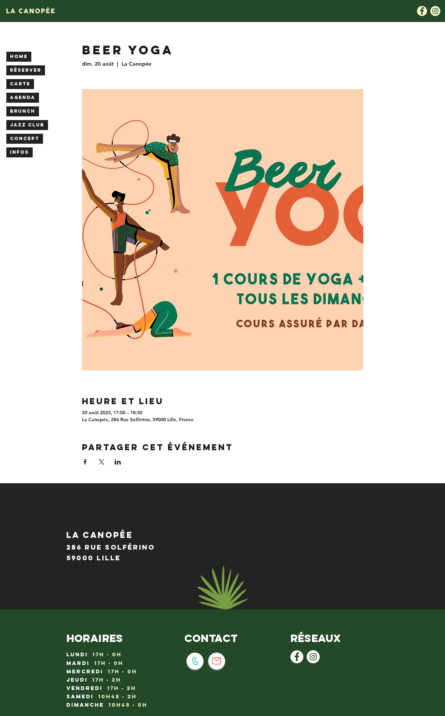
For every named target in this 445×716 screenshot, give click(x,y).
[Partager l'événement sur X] (101, 462)
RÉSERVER (25, 70)
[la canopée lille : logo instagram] (435, 11)
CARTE (20, 84)
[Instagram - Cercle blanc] (313, 656)
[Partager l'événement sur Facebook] (85, 462)
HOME (19, 56)
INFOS (19, 152)
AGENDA (22, 97)
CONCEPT (24, 138)
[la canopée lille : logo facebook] (422, 11)
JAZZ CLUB (27, 125)
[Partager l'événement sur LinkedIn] (118, 462)
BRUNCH (22, 111)
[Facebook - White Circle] (296, 656)
